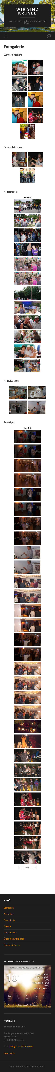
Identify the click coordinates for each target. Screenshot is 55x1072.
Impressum (9, 1053)
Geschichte (9, 920)
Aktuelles (8, 913)
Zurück (27, 197)
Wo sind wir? (10, 932)
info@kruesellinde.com (21, 1046)
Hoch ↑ (41, 1066)
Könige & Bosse (12, 944)
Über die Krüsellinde (14, 938)
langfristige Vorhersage (27, 1005)
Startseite (9, 907)
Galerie (7, 926)
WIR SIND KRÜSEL (27, 11)
